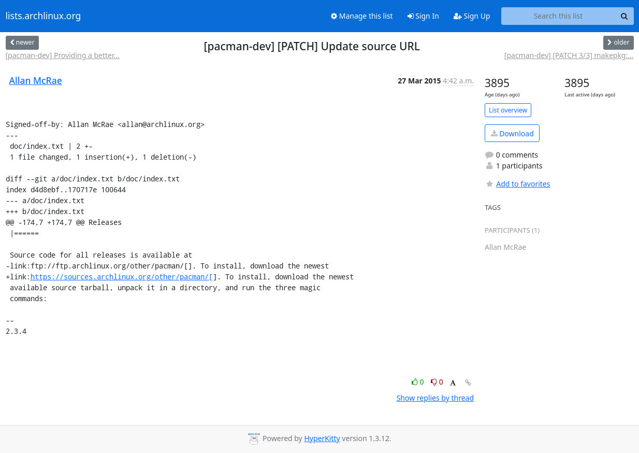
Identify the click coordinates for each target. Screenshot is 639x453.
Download (512, 133)
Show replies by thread (435, 398)
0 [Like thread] (419, 382)
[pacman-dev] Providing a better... (63, 55)
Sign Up (472, 16)
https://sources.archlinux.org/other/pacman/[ (122, 276)
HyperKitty (322, 438)
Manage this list (362, 16)
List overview (508, 110)
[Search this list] (558, 16)
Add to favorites (517, 184)
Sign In (423, 16)
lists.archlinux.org (43, 16)
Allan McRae (35, 80)
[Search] (624, 16)
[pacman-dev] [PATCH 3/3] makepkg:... (569, 55)
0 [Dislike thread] (437, 382)
